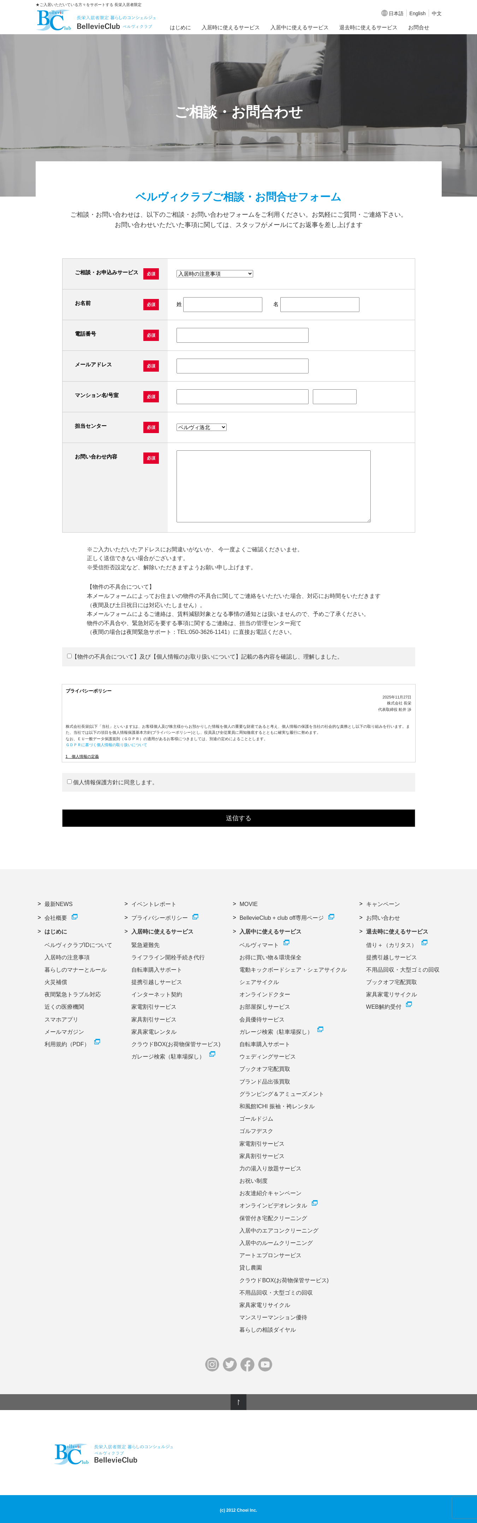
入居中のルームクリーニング (276, 1243)
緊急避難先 (145, 945)
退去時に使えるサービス (368, 27)
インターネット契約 (156, 994)
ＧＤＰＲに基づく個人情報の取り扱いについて (106, 745)
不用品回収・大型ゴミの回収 (276, 1293)
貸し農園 (250, 1268)
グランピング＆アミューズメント (281, 1094)
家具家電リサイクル (264, 1305)
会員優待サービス (262, 1020)
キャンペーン (383, 904)
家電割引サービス (154, 1007)
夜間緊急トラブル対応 (72, 994)
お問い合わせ (383, 918)
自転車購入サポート (156, 970)
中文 (437, 13)
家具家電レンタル (154, 1032)
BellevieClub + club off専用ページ (281, 918)
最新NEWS (58, 904)
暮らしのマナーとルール (75, 970)
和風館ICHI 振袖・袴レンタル (276, 1106)
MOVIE (248, 904)
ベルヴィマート (259, 945)
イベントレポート (154, 904)
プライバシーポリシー (159, 918)
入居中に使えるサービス (299, 27)
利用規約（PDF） (67, 1044)
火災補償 (55, 982)
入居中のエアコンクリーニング (278, 1231)
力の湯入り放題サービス (270, 1168)
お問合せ (418, 27)
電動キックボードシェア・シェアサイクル (293, 970)
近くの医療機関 (64, 1007)
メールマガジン (64, 1032)
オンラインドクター (264, 994)
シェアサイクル (259, 982)
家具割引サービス (154, 1020)
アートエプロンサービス (270, 1255)
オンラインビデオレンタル (273, 1206)
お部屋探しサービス (264, 1007)
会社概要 (55, 918)
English (418, 13)
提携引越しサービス (156, 982)
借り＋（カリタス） (391, 945)
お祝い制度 (253, 1181)
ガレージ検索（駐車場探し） (168, 1057)
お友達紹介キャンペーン (270, 1193)
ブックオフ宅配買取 (264, 1069)
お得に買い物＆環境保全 (270, 957)
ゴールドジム (256, 1119)
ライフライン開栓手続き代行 (168, 957)
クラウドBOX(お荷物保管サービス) (175, 1044)
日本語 (396, 13)
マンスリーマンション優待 (273, 1317)
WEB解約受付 (383, 1007)
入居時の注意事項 (67, 957)
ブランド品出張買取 (264, 1082)
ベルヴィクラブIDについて (78, 945)
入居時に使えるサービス (231, 27)
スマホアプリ (61, 1020)
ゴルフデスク (256, 1131)
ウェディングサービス (267, 1057)
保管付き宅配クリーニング (273, 1218)
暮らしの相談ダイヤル (267, 1330)
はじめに (180, 27)
